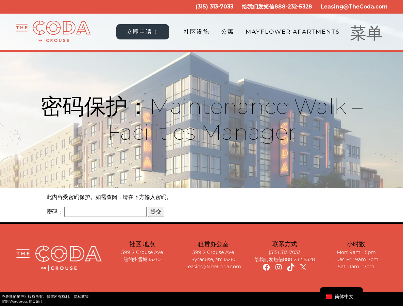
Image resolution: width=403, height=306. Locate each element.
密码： (97, 212)
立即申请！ (143, 31)
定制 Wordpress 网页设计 (22, 301)
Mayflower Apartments (293, 31)
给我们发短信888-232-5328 (284, 259)
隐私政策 (81, 296)
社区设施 (196, 31)
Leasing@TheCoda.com (354, 6)
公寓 (227, 31)
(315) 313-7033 (214, 6)
